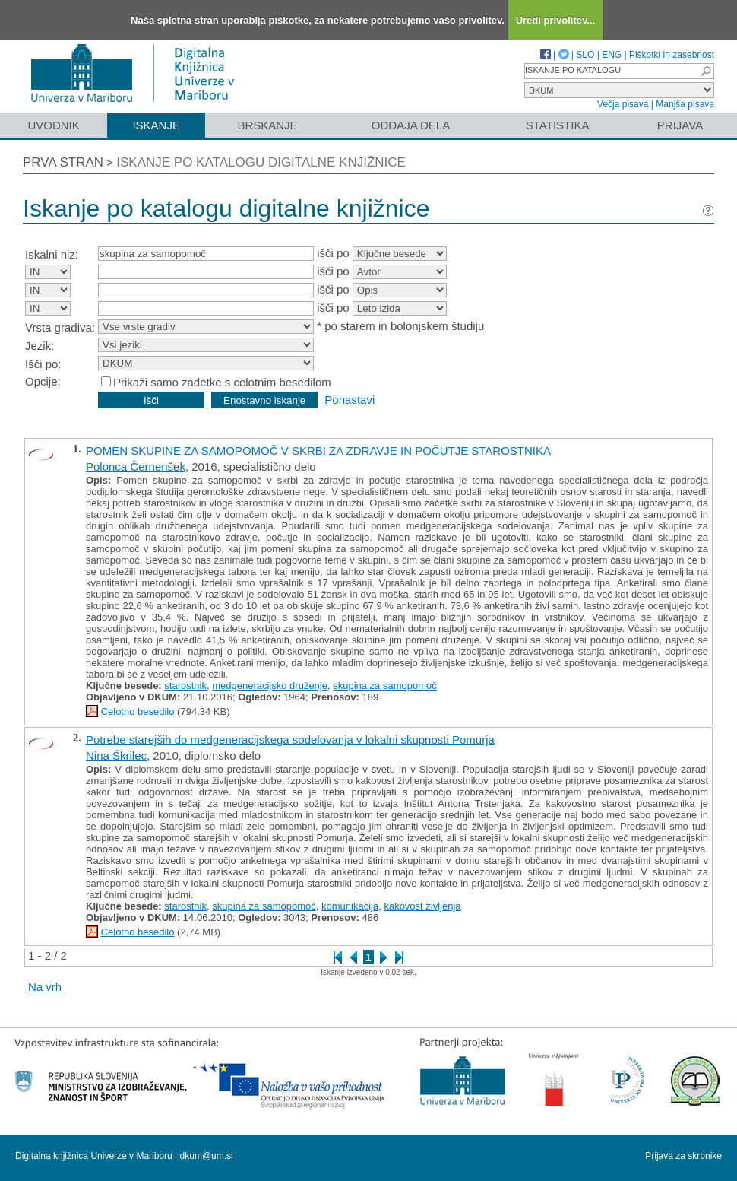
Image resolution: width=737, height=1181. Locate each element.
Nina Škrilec (116, 755)
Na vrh (45, 986)
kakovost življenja (422, 906)
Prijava (680, 125)
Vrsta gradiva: (60, 327)
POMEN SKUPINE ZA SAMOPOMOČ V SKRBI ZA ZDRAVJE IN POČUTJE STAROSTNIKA (318, 450)
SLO (585, 54)
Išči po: (43, 363)
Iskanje (156, 125)
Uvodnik (53, 125)
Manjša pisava (685, 104)
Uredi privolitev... (556, 20)
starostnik (185, 685)
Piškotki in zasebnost (671, 54)
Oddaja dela (411, 125)
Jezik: (39, 345)
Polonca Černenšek (135, 466)
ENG (612, 54)
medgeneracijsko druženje (269, 685)
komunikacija (349, 906)
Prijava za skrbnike (683, 1156)
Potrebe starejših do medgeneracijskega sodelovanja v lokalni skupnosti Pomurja (290, 739)
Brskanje (267, 125)
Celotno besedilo (138, 711)
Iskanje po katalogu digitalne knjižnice (261, 162)
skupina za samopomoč (385, 685)
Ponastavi (349, 399)
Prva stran (63, 162)
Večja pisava (622, 104)
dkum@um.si (206, 1156)
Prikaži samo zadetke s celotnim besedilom (222, 382)
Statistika (558, 125)
